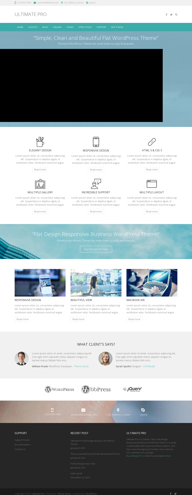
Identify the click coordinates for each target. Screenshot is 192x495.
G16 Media (149, 366)
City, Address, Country (74, 2)
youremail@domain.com (48, 2)
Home (20, 27)
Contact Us (20, 449)
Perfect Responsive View (83, 463)
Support (101, 27)
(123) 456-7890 (24, 2)
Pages (70, 27)
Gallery (57, 27)
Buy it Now (117, 27)
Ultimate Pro (31, 14)
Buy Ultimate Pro (134, 455)
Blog (45, 27)
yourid (92, 2)
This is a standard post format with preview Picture (95, 453)
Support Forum (22, 439)
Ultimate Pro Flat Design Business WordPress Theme (92, 442)
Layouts (32, 27)
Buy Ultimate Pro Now (96, 249)
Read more (40, 169)
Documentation (22, 444)
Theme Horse (81, 366)
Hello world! (76, 473)
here (168, 455)
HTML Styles (85, 27)
